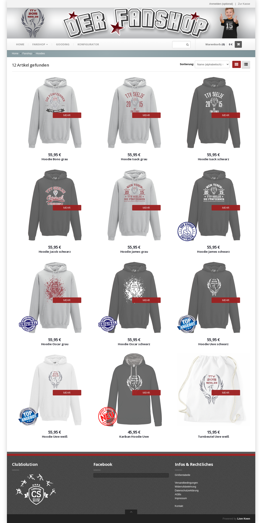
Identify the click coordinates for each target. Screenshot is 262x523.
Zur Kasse (244, 3)
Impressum (181, 498)
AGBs (178, 494)
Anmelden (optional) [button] (221, 3)
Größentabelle (182, 475)
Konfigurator (88, 44)
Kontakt (179, 506)
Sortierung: (187, 64)
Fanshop (40, 44)
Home (20, 44)
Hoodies (40, 53)
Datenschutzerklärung (187, 490)
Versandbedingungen (186, 482)
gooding (62, 44)
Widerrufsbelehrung (185, 486)
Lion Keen (243, 518)
